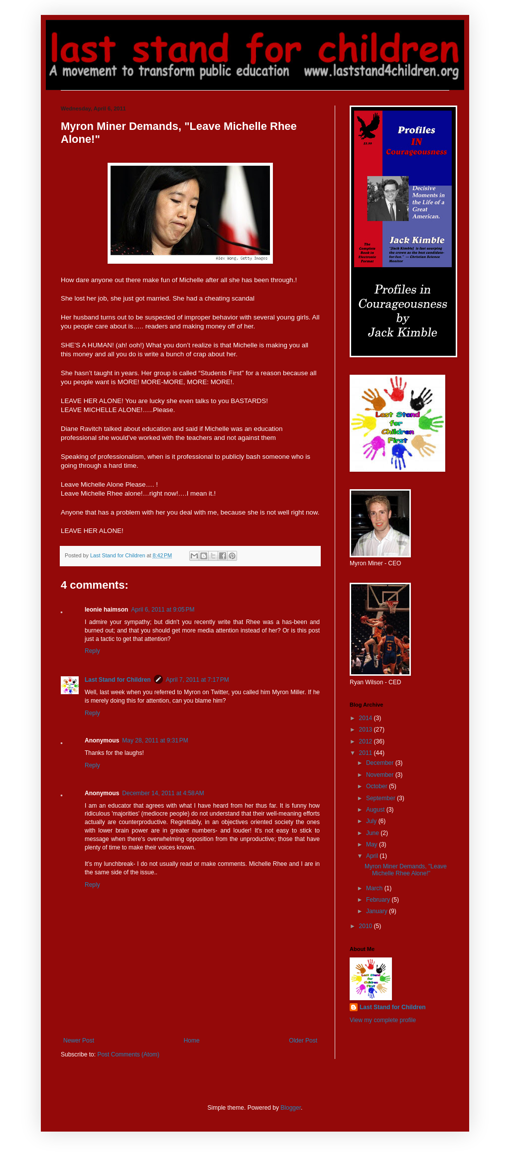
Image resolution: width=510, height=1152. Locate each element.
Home (192, 1040)
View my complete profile (383, 1020)
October (377, 786)
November (380, 774)
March (375, 888)
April (373, 855)
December (380, 762)
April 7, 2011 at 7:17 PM (197, 679)
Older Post (303, 1040)
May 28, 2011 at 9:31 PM (155, 740)
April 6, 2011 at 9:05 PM (162, 609)
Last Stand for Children (118, 679)
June (373, 833)
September (381, 798)
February (378, 899)
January (377, 911)
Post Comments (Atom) (128, 1054)
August (376, 809)
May (372, 844)
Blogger (290, 1107)
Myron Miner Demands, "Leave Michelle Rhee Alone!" (406, 870)
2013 (366, 729)
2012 (366, 741)
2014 (366, 718)
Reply (92, 650)
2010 (366, 926)
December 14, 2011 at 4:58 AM (163, 793)
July (372, 821)
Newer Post (78, 1040)
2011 (366, 752)
